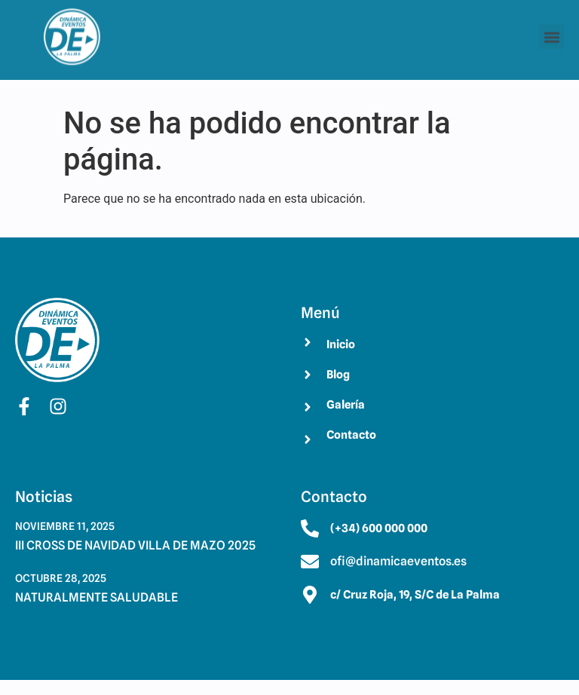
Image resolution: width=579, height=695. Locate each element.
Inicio (340, 344)
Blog (338, 374)
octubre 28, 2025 (60, 578)
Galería (345, 405)
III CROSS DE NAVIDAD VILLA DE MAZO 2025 (135, 545)
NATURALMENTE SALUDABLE (96, 597)
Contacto (351, 435)
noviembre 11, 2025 (65, 526)
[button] (551, 32)
